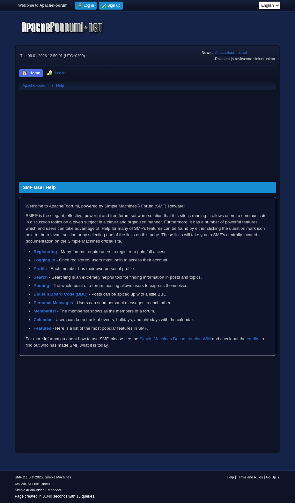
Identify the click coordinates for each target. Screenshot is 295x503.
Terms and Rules (250, 477)
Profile (40, 268)
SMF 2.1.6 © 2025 (29, 477)
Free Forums (41, 483)
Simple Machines (58, 477)
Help (230, 477)
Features (42, 328)
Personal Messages (53, 302)
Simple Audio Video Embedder (38, 490)
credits (253, 338)
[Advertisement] (147, 137)
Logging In (44, 260)
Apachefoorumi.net (231, 52)
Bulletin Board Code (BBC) (60, 294)
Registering (45, 251)
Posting (41, 285)
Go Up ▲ (273, 477)
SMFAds (20, 483)
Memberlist (44, 311)
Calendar (42, 319)
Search (40, 277)
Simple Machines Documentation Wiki (175, 338)
